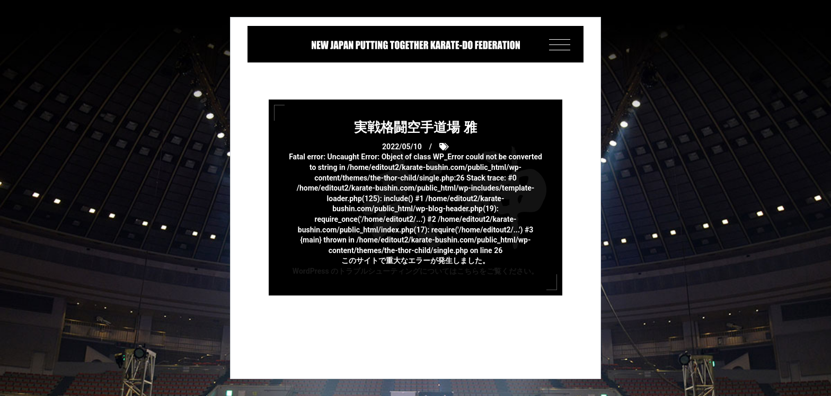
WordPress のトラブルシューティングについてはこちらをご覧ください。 (415, 271)
